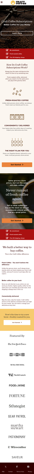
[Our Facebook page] (17, 467)
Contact (10, 471)
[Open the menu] (4, 2)
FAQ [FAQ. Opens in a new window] (3, 471)
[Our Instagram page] (28, 467)
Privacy (30, 471)
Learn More (17, 33)
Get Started (17, 165)
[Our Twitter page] (5, 467)
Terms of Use (20, 471)
